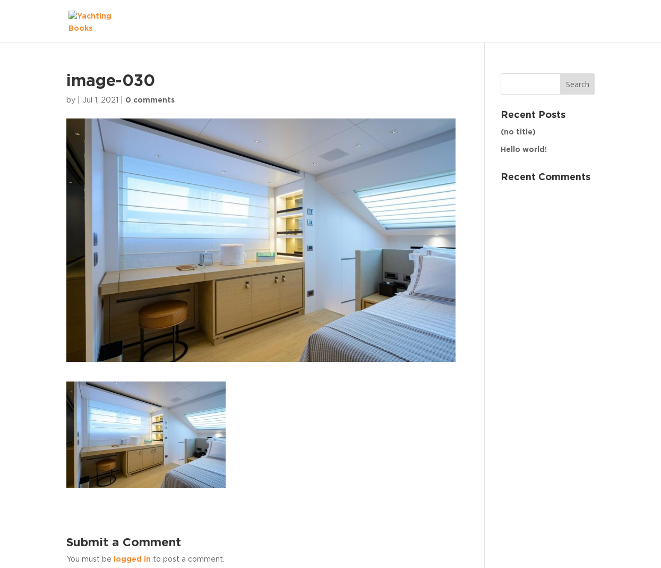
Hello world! (524, 150)
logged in (132, 559)
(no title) (518, 132)
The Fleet (566, 20)
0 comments (150, 100)
